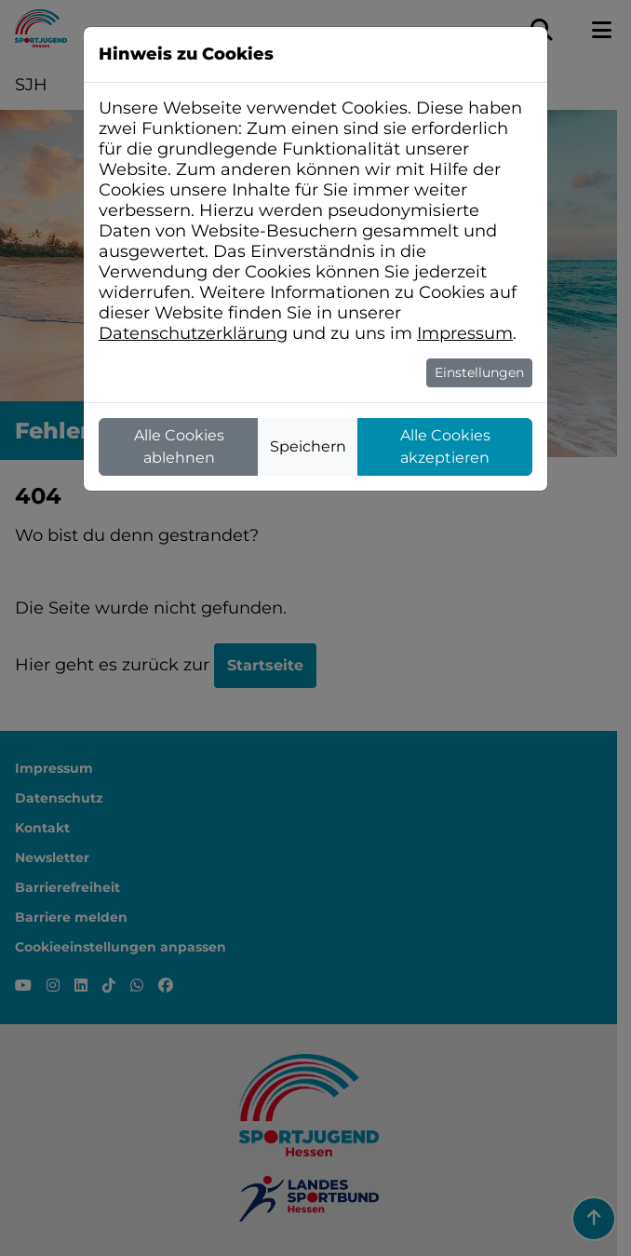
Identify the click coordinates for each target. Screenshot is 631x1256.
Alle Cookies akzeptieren (445, 446)
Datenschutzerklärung (193, 333)
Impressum (465, 333)
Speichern (308, 446)
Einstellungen (479, 372)
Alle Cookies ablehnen (179, 446)
